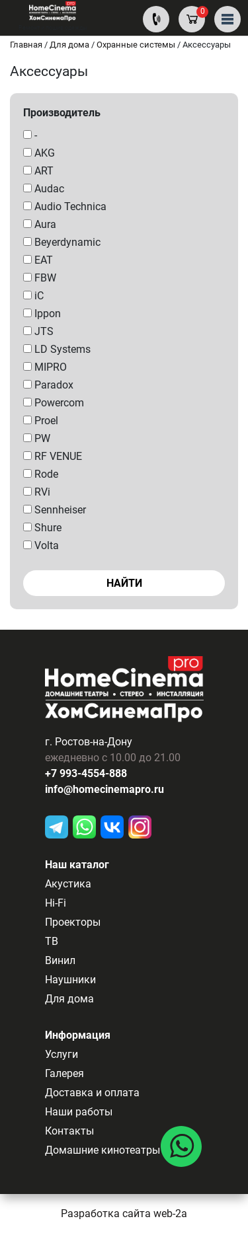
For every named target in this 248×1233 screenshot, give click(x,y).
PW (36, 438)
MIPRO (45, 367)
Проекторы (73, 922)
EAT (38, 260)
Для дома (69, 998)
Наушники (70, 979)
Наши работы (78, 1111)
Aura (39, 224)
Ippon (42, 313)
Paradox (48, 385)
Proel (40, 420)
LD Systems (57, 349)
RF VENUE (52, 456)
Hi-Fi (55, 903)
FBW (39, 278)
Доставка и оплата (92, 1092)
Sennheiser (54, 510)
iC (33, 295)
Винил (60, 960)
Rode (40, 474)
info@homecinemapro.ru (104, 789)
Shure (42, 527)
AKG (39, 153)
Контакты (69, 1131)
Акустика (68, 884)
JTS (38, 331)
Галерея (64, 1073)
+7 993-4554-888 (86, 773)
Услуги (61, 1054)
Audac (43, 188)
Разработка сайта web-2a (124, 1213)
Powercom (53, 402)
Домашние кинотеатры (102, 1150)
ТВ (51, 941)
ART (38, 171)
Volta (41, 545)
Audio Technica (64, 206)
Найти (124, 583)
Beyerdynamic (62, 242)
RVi (36, 492)
